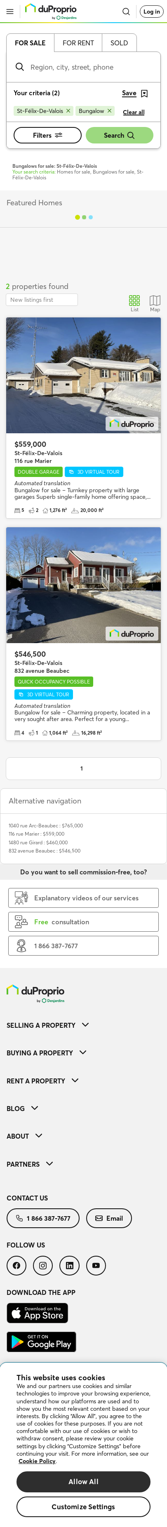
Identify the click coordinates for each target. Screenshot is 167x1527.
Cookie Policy (37, 1461)
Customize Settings (83, 1506)
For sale (30, 43)
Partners (30, 1164)
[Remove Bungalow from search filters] (95, 111)
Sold (119, 43)
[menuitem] (83, 1025)
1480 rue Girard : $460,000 (38, 842)
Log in (151, 11)
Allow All (83, 1481)
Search (119, 135)
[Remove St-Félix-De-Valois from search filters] (43, 111)
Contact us (27, 1198)
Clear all (134, 112)
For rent (78, 43)
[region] (83, 1445)
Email (109, 1218)
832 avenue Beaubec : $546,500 (44, 851)
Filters (47, 135)
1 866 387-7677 (43, 1218)
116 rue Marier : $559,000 (36, 834)
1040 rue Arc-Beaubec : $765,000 (46, 825)
